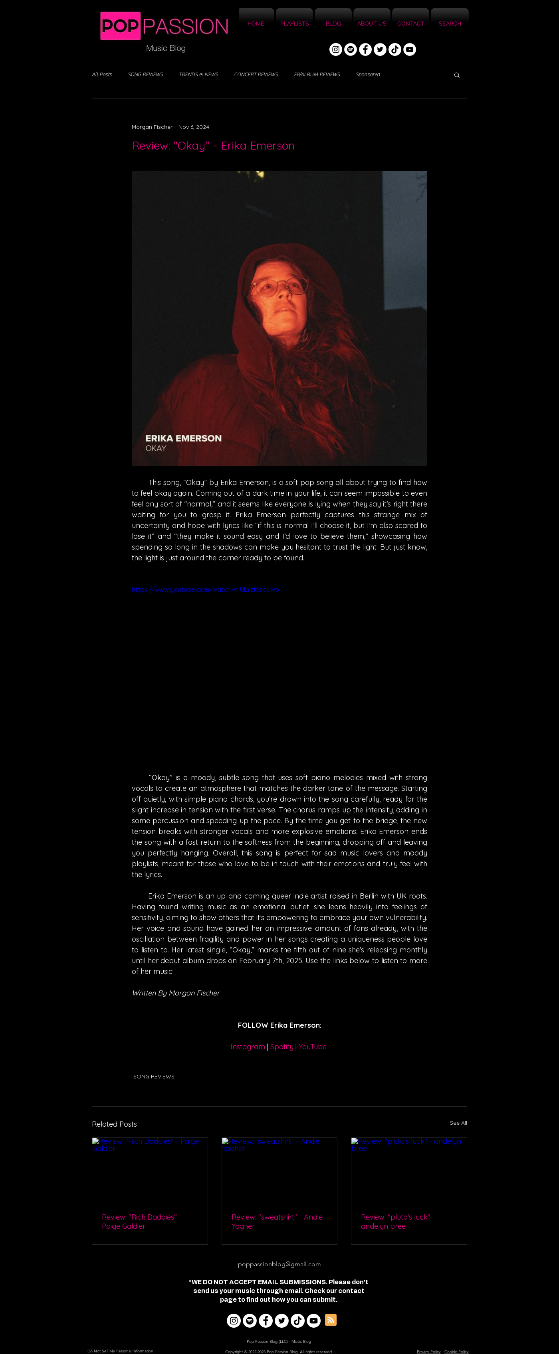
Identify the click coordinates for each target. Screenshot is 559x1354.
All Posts (102, 74)
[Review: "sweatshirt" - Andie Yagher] (279, 1170)
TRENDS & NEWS (198, 74)
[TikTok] (395, 49)
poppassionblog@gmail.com (279, 1264)
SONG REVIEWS (145, 74)
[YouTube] (409, 49)
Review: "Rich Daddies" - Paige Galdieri (142, 1221)
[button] (457, 74)
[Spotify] (350, 49)
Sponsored (368, 74)
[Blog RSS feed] (331, 1320)
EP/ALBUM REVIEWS (317, 74)
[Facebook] (365, 49)
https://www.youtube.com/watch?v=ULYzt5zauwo (205, 589)
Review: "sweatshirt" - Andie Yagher (277, 1221)
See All (458, 1122)
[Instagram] (335, 49)
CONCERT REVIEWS (256, 74)
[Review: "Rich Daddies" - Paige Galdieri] (150, 1170)
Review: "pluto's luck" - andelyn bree (398, 1221)
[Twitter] (380, 49)
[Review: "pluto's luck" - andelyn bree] (409, 1170)
